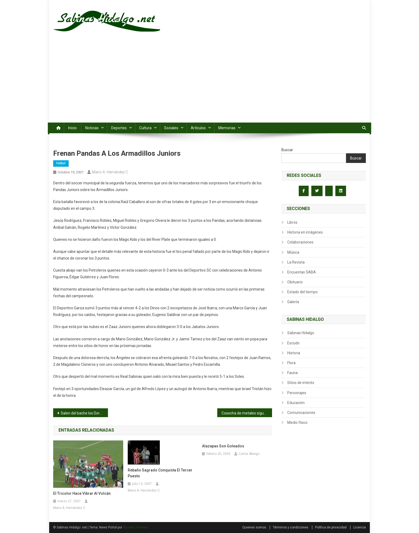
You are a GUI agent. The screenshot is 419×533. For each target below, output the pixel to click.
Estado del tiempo (302, 292)
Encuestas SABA (301, 272)
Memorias (226, 128)
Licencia (359, 527)
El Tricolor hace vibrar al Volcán (82, 493)
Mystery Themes (135, 527)
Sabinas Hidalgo (300, 333)
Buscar (287, 150)
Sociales (171, 128)
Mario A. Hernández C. (110, 172)
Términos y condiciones (290, 527)
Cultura (145, 128)
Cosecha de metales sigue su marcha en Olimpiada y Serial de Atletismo (247, 413)
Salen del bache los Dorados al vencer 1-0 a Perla (84, 413)
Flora (291, 363)
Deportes (119, 128)
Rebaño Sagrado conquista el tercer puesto (160, 473)
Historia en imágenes (305, 232)
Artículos (198, 128)
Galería (293, 302)
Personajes (296, 393)
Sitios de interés (300, 382)
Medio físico (297, 422)
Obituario (295, 282)
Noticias (92, 128)
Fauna (292, 373)
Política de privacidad (331, 527)
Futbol (60, 163)
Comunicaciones (301, 412)
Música (293, 252)
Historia (293, 353)
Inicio (72, 128)
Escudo (293, 343)
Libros (292, 222)
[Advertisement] (209, 82)
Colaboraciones (300, 242)
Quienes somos (254, 527)
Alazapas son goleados (223, 446)
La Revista (296, 262)
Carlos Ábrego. (249, 454)
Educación (296, 403)
